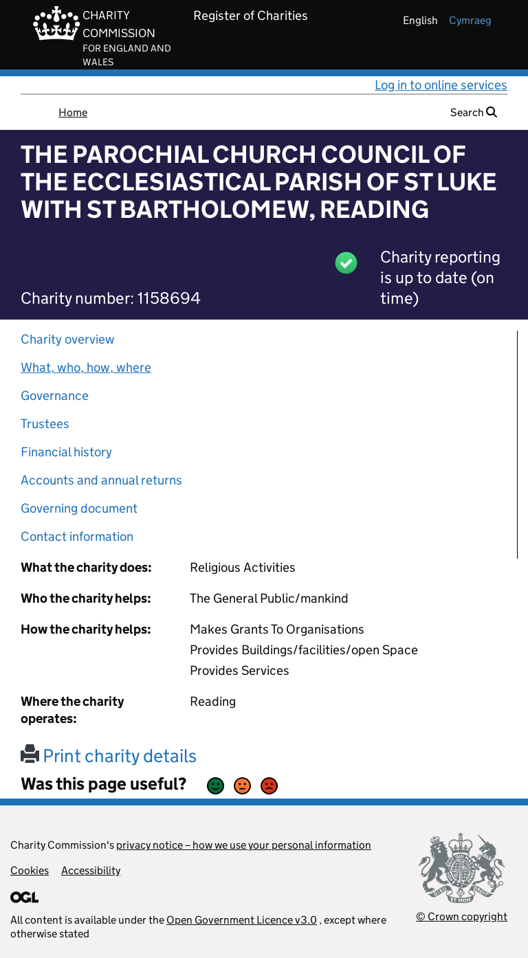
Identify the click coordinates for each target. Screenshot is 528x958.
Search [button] (473, 112)
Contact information (77, 536)
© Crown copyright (461, 916)
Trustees (45, 424)
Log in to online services (441, 85)
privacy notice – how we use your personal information (243, 844)
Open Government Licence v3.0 (241, 919)
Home (72, 112)
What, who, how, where (86, 367)
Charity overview (68, 339)
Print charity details (109, 755)
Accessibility (90, 870)
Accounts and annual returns (101, 480)
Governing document (79, 508)
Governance (55, 395)
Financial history (66, 452)
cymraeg (470, 20)
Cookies (29, 870)
